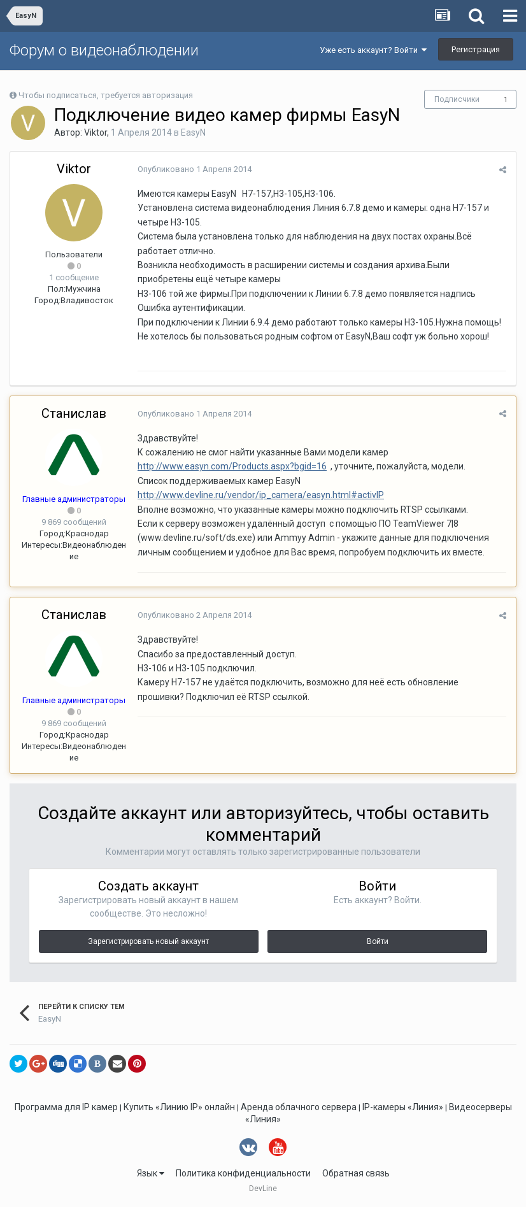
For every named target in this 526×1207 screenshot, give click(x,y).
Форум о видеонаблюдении (104, 50)
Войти (377, 941)
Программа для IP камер (66, 1107)
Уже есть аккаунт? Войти (373, 50)
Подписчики (457, 99)
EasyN (193, 132)
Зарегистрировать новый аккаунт (148, 941)
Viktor (95, 132)
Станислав (73, 413)
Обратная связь (356, 1173)
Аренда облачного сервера (299, 1107)
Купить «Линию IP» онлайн (179, 1107)
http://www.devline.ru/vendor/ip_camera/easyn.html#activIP (261, 495)
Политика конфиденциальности (243, 1173)
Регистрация (475, 49)
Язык (150, 1173)
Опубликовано (195, 169)
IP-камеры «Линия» (402, 1107)
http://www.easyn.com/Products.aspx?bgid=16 (232, 466)
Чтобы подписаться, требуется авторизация (105, 95)
